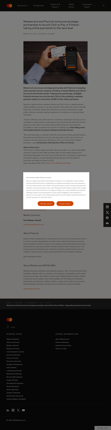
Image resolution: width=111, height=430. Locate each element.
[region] (56, 191)
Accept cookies (65, 203)
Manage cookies (46, 203)
